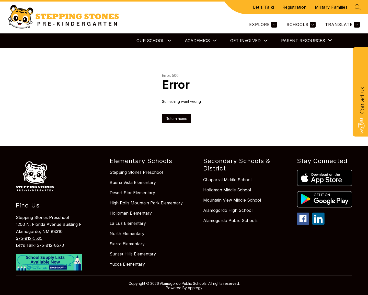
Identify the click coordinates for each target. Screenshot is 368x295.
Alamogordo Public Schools (230, 220)
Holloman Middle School (227, 189)
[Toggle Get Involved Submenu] (266, 40)
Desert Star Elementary (132, 192)
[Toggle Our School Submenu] (169, 40)
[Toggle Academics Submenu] (215, 40)
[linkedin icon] (318, 223)
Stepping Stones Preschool (136, 172)
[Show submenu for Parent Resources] (303, 41)
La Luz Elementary (128, 223)
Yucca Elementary (127, 264)
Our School (150, 40)
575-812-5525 (29, 238)
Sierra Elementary (127, 243)
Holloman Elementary (131, 213)
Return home (176, 118)
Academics (197, 40)
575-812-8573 (50, 245)
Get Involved (245, 40)
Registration (294, 7)
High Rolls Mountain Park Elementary (146, 202)
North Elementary (127, 233)
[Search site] (358, 7)
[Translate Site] (342, 24)
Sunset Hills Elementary (133, 253)
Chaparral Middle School (227, 179)
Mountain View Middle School (232, 200)
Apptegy (195, 288)
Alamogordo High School (227, 210)
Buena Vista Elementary (133, 182)
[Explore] (262, 24)
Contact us (362, 100)
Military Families (331, 7)
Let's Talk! (263, 7)
